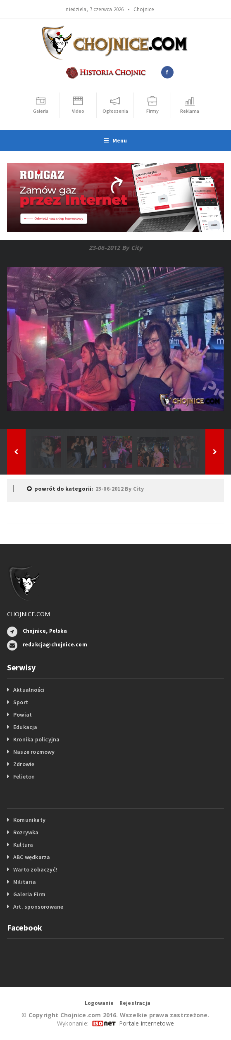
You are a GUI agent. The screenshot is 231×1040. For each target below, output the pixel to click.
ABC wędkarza (31, 857)
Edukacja (25, 727)
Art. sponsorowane (38, 906)
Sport (20, 702)
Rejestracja (134, 1003)
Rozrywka (26, 832)
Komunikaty (29, 820)
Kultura (23, 844)
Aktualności (29, 689)
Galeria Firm (29, 894)
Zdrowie (23, 764)
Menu (115, 140)
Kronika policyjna (36, 739)
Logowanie (99, 1003)
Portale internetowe (146, 1023)
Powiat (22, 714)
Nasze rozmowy (34, 751)
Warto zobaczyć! (35, 869)
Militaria (24, 882)
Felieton (24, 776)
